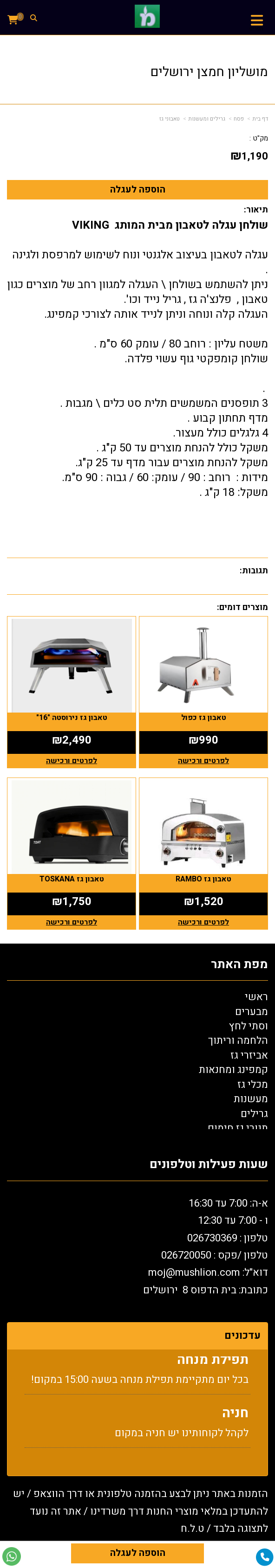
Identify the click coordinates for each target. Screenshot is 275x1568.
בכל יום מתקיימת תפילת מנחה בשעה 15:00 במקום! (140, 1384)
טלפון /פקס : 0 (214, 1255)
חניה (235, 1418)
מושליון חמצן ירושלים (209, 72)
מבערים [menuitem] (251, 1011)
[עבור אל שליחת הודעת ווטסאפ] (11, 1556)
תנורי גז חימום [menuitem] (238, 1128)
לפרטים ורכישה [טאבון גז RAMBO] (203, 922)
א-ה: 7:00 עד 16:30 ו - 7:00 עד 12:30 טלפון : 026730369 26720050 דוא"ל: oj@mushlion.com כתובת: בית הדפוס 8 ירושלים (205, 1247)
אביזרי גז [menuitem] (249, 1055)
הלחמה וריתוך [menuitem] (238, 1040)
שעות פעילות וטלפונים (209, 1164)
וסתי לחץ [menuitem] (248, 1026)
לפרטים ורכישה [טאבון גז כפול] (203, 760)
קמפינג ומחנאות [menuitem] (233, 1069)
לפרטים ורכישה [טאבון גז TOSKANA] (71, 922)
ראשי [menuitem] (256, 997)
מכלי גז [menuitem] (252, 1084)
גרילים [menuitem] (254, 1113)
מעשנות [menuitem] (251, 1099)
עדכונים (242, 1335)
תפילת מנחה (213, 1365)
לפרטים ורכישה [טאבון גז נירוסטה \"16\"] (71, 760)
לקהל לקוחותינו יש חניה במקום (182, 1438)
